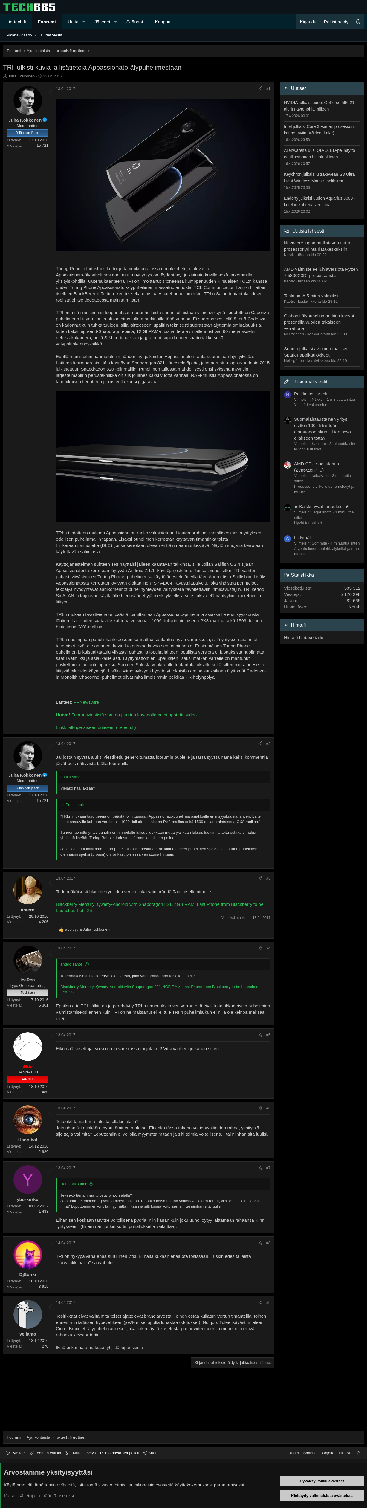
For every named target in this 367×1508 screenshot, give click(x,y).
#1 (268, 88)
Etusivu (345, 1453)
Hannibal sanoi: (73, 1184)
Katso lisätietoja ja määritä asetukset (40, 1495)
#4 (268, 948)
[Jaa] (260, 88)
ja (87, 929)
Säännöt (134, 21)
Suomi (151, 1453)
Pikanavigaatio (19, 35)
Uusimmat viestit (309, 381)
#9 (268, 1302)
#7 (268, 1168)
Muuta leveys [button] (84, 1453)
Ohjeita (328, 1453)
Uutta (73, 21)
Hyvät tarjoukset (308, 523)
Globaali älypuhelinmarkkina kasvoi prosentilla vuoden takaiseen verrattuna (319, 322)
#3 (268, 878)
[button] (83, 21)
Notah (354, 606)
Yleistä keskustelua (310, 405)
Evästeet (16, 1453)
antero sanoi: (71, 964)
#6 (268, 1108)
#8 (268, 1243)
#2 (268, 743)
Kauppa (163, 21)
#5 (268, 1035)
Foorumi (47, 21)
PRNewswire (86, 702)
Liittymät (302, 537)
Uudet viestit (51, 35)
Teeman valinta (46, 1453)
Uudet (293, 1453)
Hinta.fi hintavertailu (303, 637)
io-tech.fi (17, 21)
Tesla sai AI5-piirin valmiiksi (311, 295)
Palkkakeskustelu (311, 393)
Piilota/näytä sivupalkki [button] (119, 1453)
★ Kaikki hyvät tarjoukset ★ (321, 506)
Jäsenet (102, 21)
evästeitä (66, 1484)
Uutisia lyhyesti (308, 230)
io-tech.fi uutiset (307, 449)
